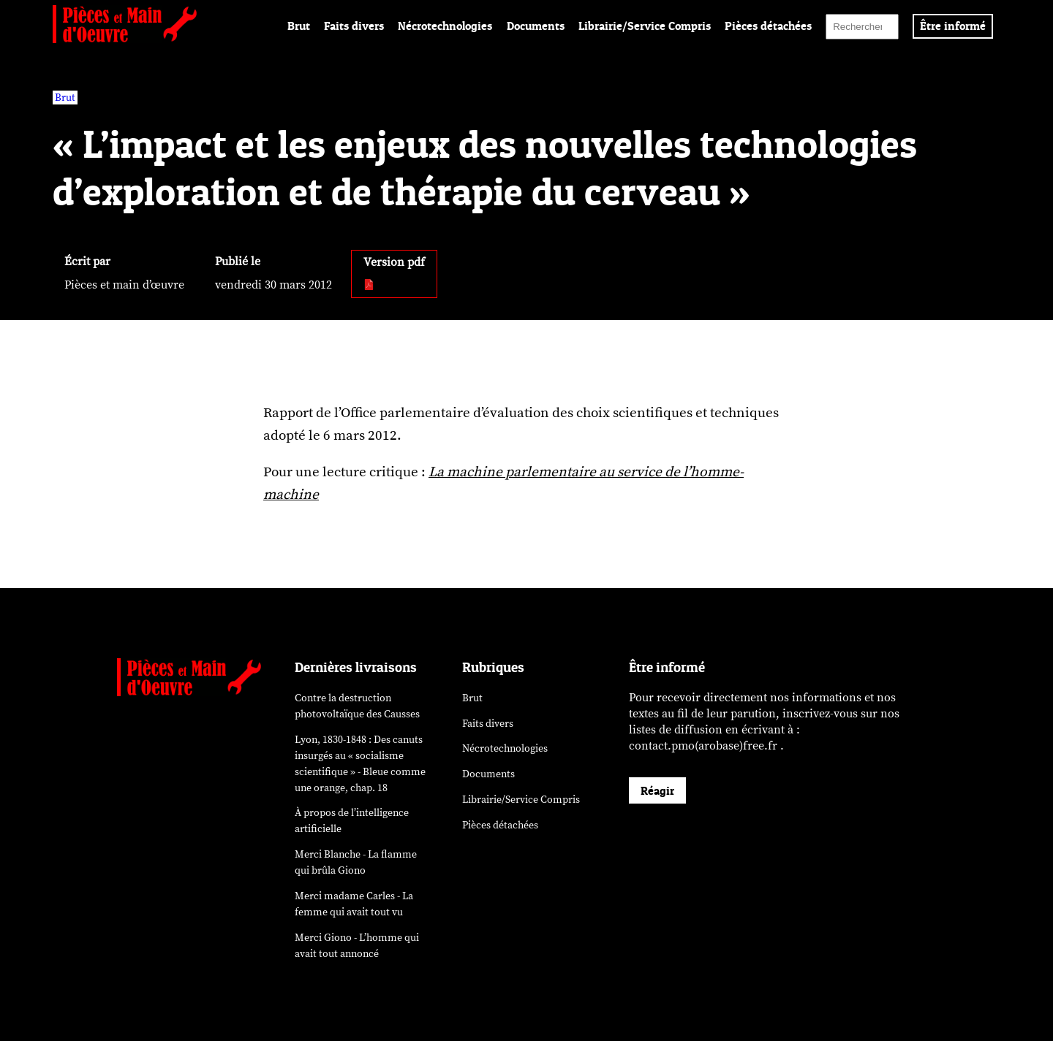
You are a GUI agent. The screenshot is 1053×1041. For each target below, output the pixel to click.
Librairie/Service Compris (644, 25)
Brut (298, 25)
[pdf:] (369, 286)
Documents (536, 25)
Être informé (953, 25)
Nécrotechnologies (445, 25)
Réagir (657, 790)
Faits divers (354, 25)
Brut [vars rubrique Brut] (65, 97)
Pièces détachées (768, 25)
